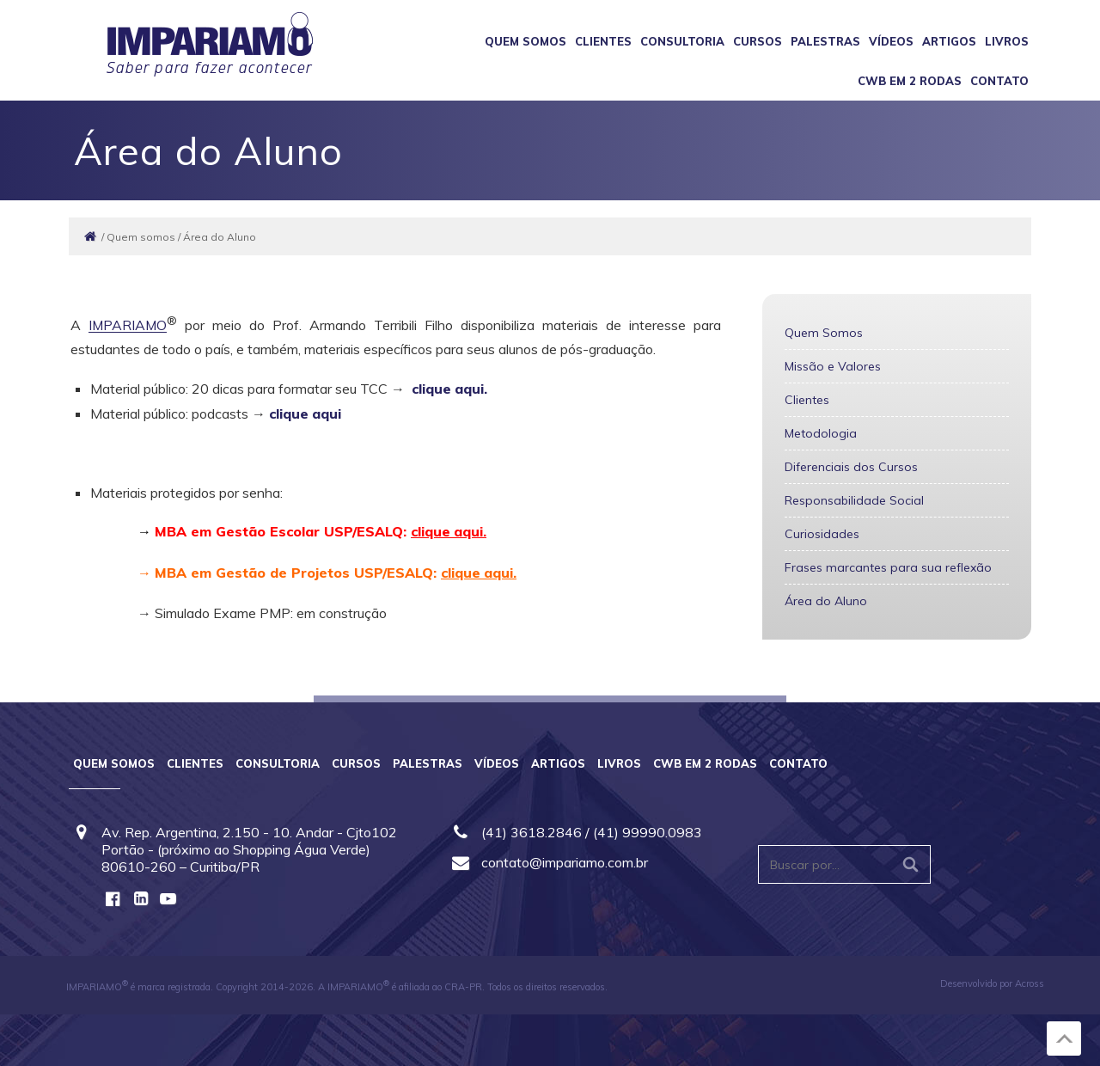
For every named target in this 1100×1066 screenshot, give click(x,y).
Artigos (949, 41)
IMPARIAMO (128, 325)
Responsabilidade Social (854, 500)
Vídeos (891, 41)
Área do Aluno (826, 601)
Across (1029, 983)
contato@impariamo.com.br (564, 862)
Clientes (603, 41)
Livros (1007, 41)
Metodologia (821, 433)
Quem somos (525, 41)
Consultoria (682, 41)
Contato (999, 81)
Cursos (757, 41)
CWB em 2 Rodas (910, 81)
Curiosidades (822, 534)
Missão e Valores (833, 366)
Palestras (825, 41)
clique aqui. (450, 388)
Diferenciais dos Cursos (851, 467)
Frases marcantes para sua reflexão (888, 567)
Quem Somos (824, 332)
